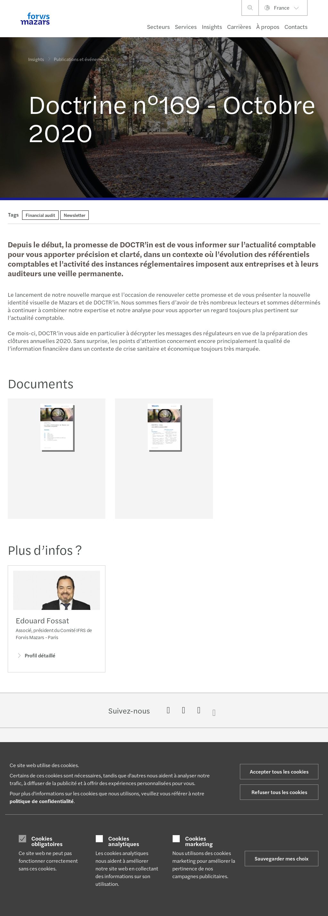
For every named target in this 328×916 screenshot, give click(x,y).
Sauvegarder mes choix (281, 858)
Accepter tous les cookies (279, 771)
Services (186, 26)
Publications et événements (82, 54)
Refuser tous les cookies (279, 792)
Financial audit (40, 215)
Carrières (239, 26)
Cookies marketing (199, 841)
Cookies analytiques (123, 841)
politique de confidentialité (42, 801)
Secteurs (158, 26)
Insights (212, 26)
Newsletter (74, 215)
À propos (267, 26)
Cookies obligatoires (46, 841)
